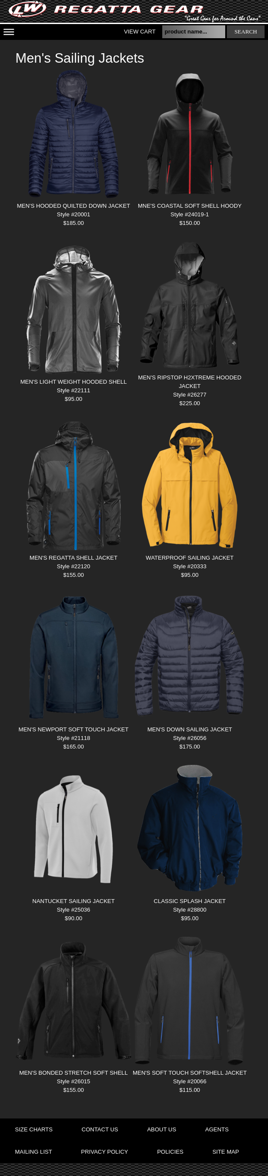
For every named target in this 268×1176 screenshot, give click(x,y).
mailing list (33, 1152)
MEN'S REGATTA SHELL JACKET (73, 558)
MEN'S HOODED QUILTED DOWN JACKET (73, 206)
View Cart (139, 31)
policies (170, 1152)
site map (225, 1152)
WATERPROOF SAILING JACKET (190, 558)
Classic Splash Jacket (190, 901)
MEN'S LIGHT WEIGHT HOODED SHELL (73, 382)
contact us (100, 1129)
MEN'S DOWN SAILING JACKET (189, 729)
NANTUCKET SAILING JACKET (74, 901)
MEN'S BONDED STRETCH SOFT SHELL (73, 1073)
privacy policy (104, 1152)
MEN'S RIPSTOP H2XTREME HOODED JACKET (189, 381)
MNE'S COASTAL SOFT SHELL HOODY (190, 206)
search (246, 31)
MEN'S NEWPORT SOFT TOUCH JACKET (73, 729)
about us (161, 1129)
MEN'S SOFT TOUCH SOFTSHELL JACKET (190, 1073)
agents (217, 1129)
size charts (34, 1129)
